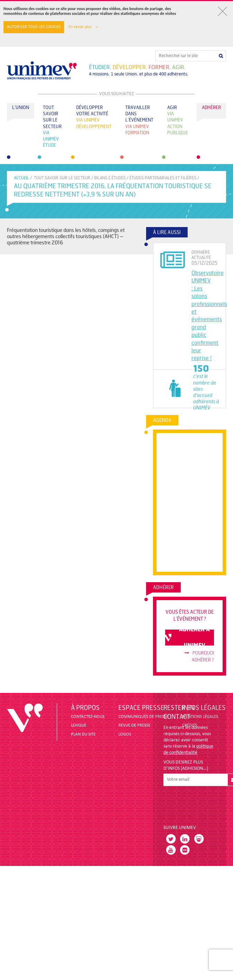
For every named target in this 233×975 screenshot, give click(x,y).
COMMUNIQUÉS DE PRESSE (143, 716)
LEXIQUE (78, 725)
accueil (21, 177)
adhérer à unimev (187, 638)
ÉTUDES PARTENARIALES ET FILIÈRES (162, 177)
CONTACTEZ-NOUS (88, 716)
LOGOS (124, 734)
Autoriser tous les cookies (34, 27)
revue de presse (134, 725)
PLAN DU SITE (83, 734)
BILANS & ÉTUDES (110, 177)
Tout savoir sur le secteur (62, 177)
